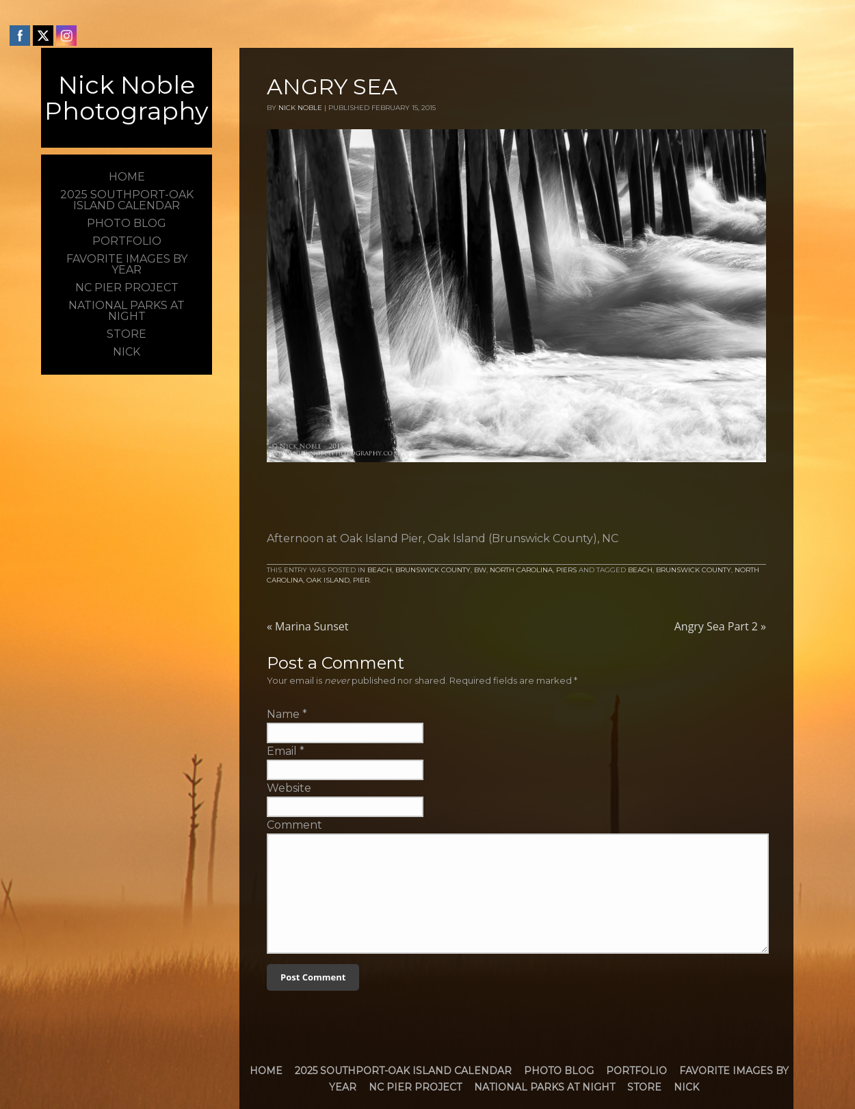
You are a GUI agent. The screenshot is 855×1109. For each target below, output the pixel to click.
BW (480, 569)
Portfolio (636, 1071)
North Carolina (521, 569)
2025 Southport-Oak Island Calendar (403, 1071)
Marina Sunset (308, 626)
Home (266, 1071)
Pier (361, 580)
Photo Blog (559, 1071)
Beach (379, 569)
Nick (686, 1087)
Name (283, 714)
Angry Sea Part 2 (720, 626)
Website (289, 787)
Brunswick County (433, 569)
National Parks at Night (544, 1087)
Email (282, 751)
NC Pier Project (415, 1087)
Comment (294, 824)
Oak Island (328, 580)
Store (644, 1087)
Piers (566, 569)
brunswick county (693, 569)
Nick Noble (300, 107)
